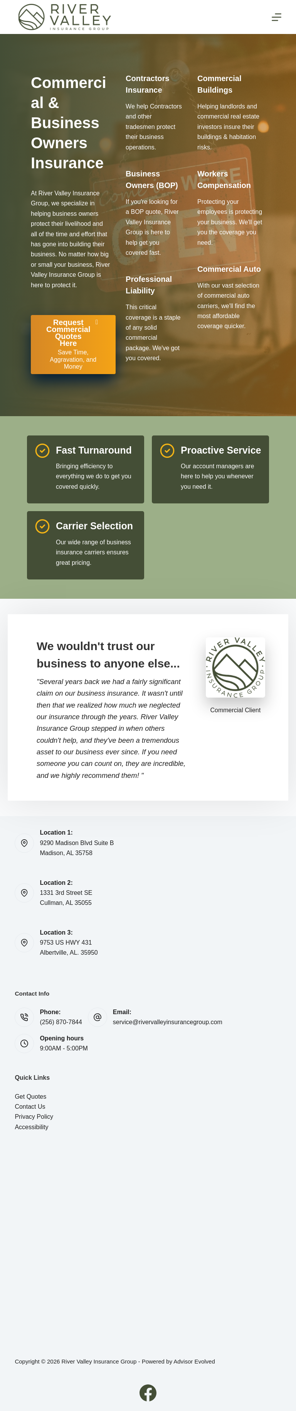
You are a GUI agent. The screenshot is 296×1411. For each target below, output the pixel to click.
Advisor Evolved (194, 1361)
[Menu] (276, 17)
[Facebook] (148, 1392)
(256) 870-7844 (61, 1022)
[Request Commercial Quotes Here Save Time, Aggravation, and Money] (73, 344)
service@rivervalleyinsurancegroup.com (167, 1022)
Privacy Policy (34, 1116)
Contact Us (30, 1106)
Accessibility (31, 1127)
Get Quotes (30, 1096)
